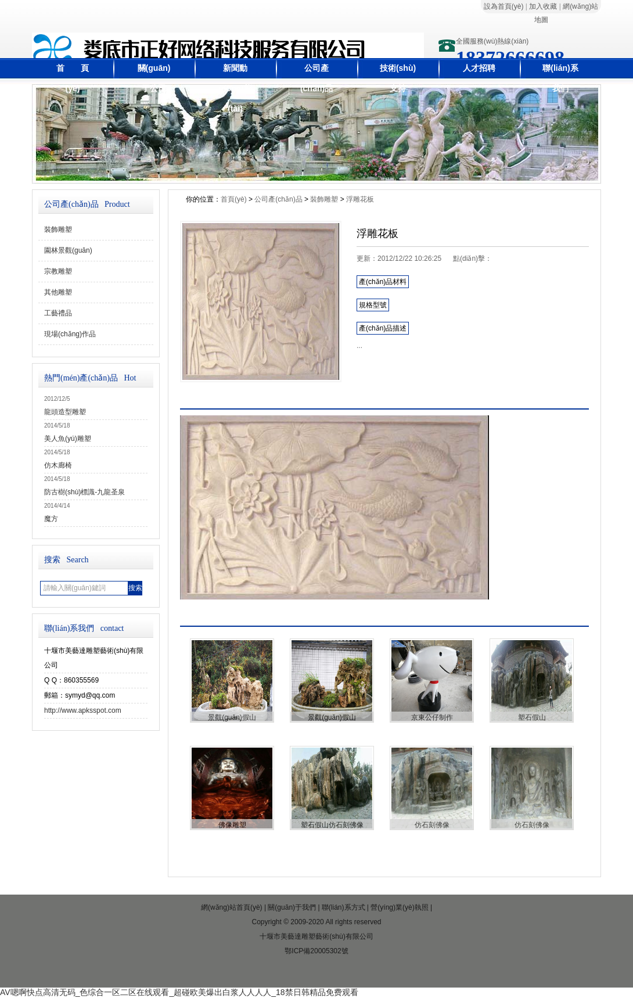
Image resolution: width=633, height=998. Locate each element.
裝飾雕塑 (58, 229)
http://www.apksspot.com (82, 710)
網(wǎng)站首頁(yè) (231, 907)
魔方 (51, 519)
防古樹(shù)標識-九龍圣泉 (84, 492)
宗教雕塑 (58, 271)
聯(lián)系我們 (560, 78)
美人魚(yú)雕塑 (67, 439)
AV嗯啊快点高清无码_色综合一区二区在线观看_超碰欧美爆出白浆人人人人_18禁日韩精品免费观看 (179, 992)
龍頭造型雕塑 (65, 412)
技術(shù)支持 (398, 78)
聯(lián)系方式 (343, 907)
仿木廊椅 (58, 465)
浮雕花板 (360, 199)
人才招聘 (479, 68)
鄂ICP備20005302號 (316, 951)
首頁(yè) (234, 199)
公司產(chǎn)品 (316, 78)
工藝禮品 (58, 313)
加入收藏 (543, 6)
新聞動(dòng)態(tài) (235, 88)
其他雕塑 (58, 292)
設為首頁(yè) (504, 6)
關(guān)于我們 (292, 907)
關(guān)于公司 (154, 78)
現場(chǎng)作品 (70, 334)
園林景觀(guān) (68, 250)
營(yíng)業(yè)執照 (399, 907)
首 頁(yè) (72, 78)
